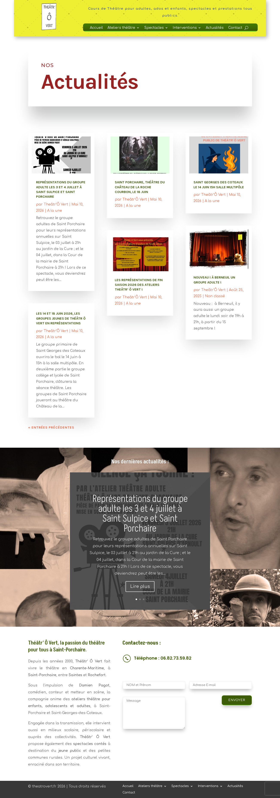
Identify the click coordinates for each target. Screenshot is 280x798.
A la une (54, 211)
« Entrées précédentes (51, 427)
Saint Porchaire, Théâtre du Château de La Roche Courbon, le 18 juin (140, 187)
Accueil (96, 28)
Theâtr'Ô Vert (56, 204)
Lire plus (140, 597)
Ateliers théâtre (121, 28)
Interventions (185, 28)
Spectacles (154, 28)
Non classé (215, 296)
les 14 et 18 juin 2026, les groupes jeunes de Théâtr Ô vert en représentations (61, 318)
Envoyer (236, 700)
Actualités (215, 28)
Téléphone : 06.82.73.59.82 (162, 658)
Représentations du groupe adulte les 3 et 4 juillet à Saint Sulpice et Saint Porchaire (140, 524)
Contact (235, 28)
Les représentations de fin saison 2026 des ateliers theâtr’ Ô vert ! (139, 285)
